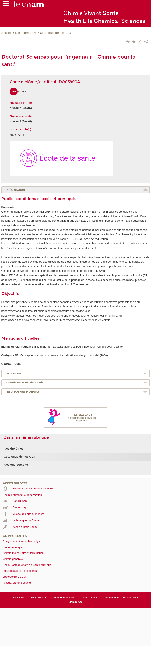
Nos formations (25, 33)
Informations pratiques (23, 392)
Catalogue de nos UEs (55, 33)
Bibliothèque (39, 597)
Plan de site (90, 597)
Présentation (15, 190)
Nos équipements (16, 465)
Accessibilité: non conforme (122, 597)
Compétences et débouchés (25, 382)
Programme (14, 373)
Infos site (18, 597)
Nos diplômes (13, 448)
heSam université (64, 597)
